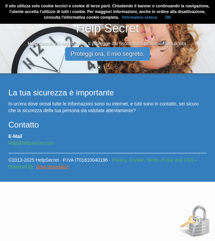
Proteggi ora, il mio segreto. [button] (107, 54)
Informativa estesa (139, 17)
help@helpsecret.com (31, 143)
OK (168, 17)
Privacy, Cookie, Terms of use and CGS (153, 160)
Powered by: (38, 166)
